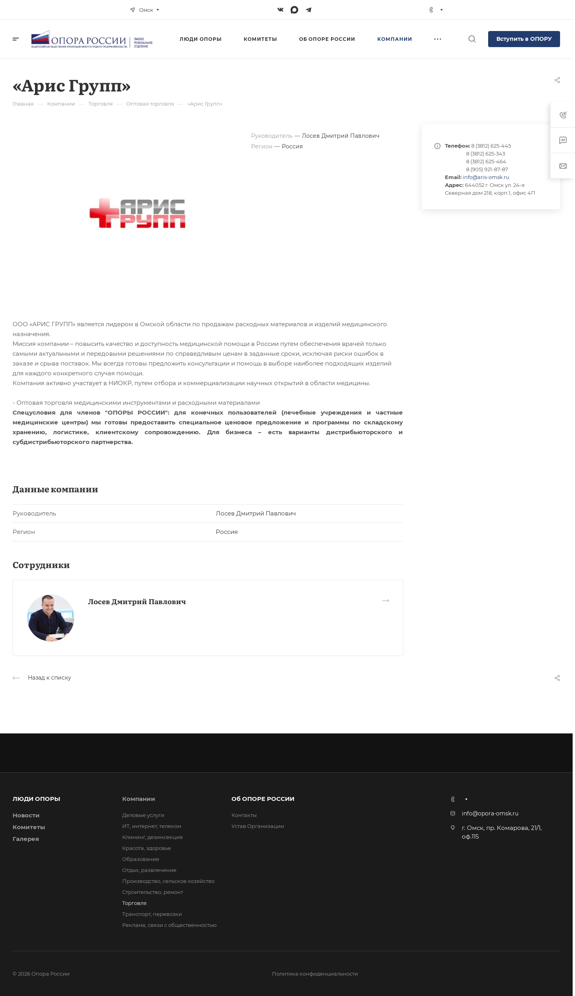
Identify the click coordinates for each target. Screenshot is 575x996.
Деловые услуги (143, 815)
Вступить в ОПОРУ (524, 38)
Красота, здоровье (146, 848)
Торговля (134, 903)
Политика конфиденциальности (315, 973)
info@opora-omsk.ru (490, 813)
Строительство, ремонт (152, 892)
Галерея (26, 838)
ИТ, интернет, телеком (151, 826)
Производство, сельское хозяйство (168, 881)
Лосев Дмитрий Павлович (137, 601)
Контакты (244, 815)
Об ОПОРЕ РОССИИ (262, 798)
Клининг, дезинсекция (152, 837)
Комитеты (29, 827)
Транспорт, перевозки (152, 914)
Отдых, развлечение (149, 870)
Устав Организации (257, 826)
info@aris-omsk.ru (486, 177)
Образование (140, 859)
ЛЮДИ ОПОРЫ (36, 798)
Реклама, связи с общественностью (169, 925)
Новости (26, 815)
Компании (138, 798)
